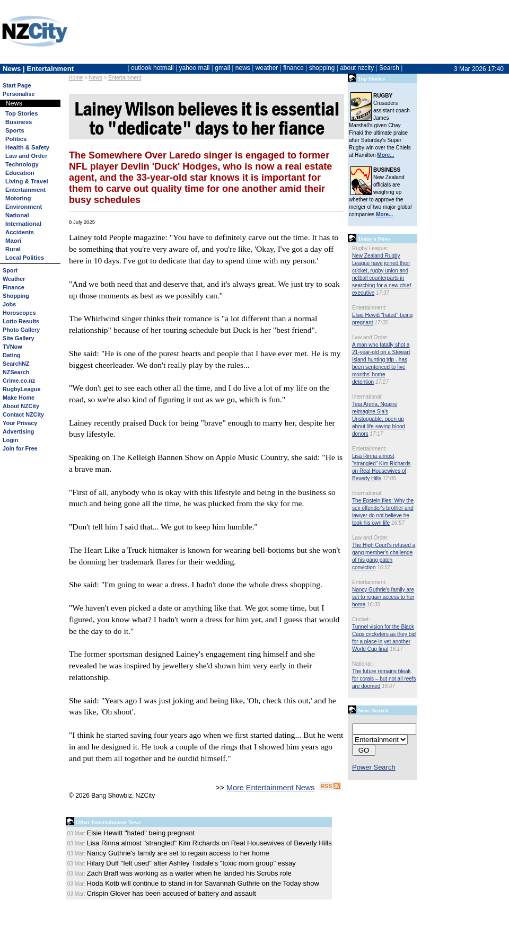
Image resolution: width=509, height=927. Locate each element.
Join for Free (20, 448)
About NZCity (21, 406)
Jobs (9, 304)
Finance (13, 287)
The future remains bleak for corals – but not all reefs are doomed (384, 678)
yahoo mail (194, 68)
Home (76, 78)
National (17, 215)
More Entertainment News (270, 787)
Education (19, 173)
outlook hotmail (152, 68)
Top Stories (21, 113)
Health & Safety (27, 147)
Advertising (18, 431)
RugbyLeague (21, 389)
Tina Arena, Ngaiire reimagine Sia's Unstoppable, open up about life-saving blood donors (378, 419)
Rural (13, 249)
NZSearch (16, 372)
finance (293, 68)
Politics (16, 139)
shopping (322, 68)
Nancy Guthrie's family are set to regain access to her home (383, 597)
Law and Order (26, 156)
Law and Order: (370, 337)
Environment (23, 207)
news (242, 68)
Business (18, 122)
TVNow (12, 346)
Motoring (18, 198)
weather (267, 68)
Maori (13, 240)
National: (362, 664)
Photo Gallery (21, 329)
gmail (222, 68)
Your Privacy (20, 423)
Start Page (17, 85)
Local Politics (24, 257)
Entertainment (124, 78)
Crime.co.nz (19, 380)
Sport (10, 270)
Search (389, 68)
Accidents (19, 232)
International (23, 223)
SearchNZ (16, 363)
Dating (12, 355)
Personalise (19, 94)
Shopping (16, 296)
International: (367, 397)
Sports (14, 130)
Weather (14, 279)
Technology (22, 164)
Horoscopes (19, 313)
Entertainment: (369, 308)
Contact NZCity (23, 414)
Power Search (374, 767)
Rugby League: (370, 248)
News (95, 78)
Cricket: (361, 619)
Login (10, 440)
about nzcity (357, 68)
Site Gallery (18, 338)
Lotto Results (21, 321)
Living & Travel (26, 181)
